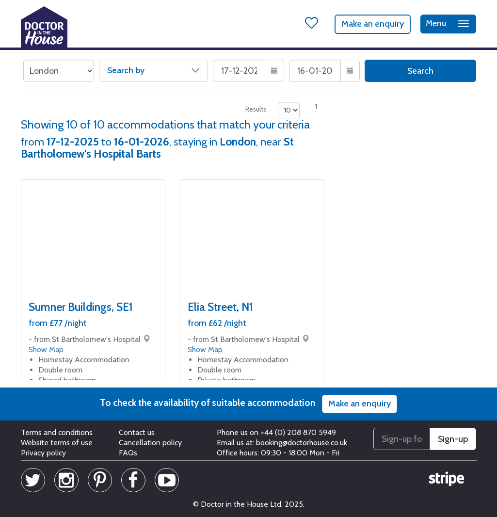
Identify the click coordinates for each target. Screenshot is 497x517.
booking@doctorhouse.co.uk (301, 442)
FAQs (128, 452)
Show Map (46, 349)
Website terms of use (57, 442)
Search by (153, 70)
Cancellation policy (150, 442)
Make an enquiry (372, 23)
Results (255, 109)
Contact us (137, 432)
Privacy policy (43, 452)
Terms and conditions (57, 432)
